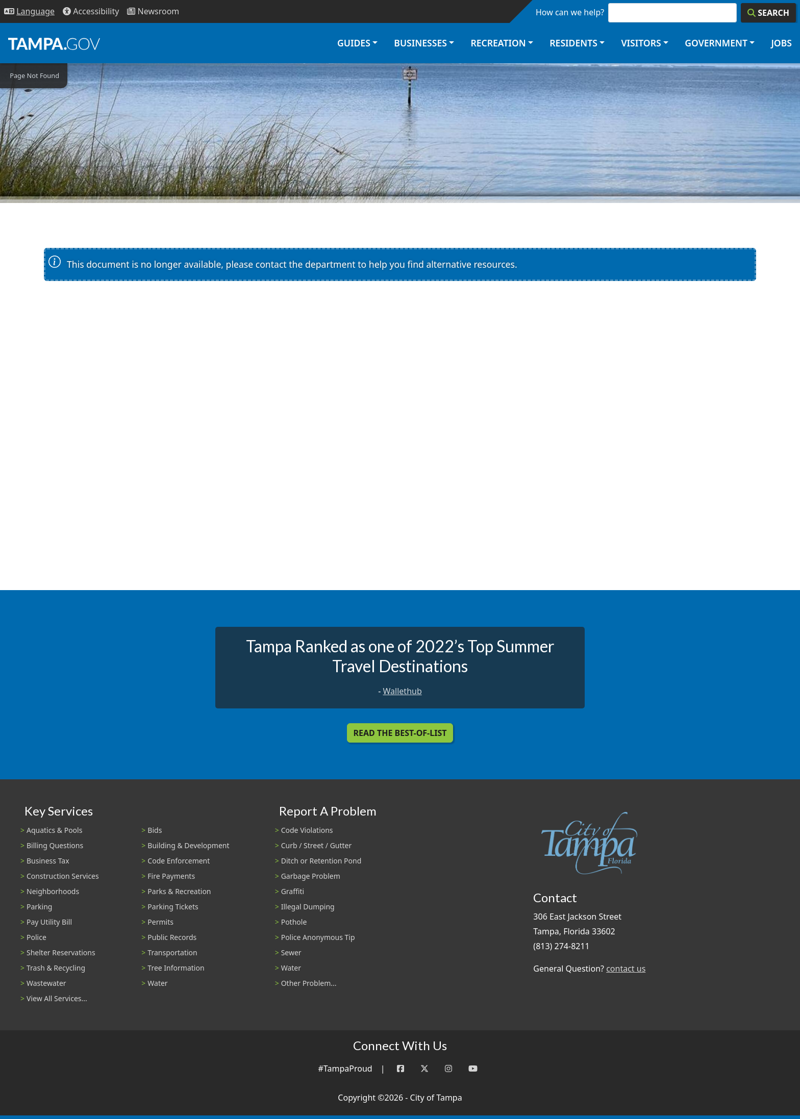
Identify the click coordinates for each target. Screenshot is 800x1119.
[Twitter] (424, 1068)
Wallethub (402, 691)
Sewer (291, 952)
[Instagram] (448, 1068)
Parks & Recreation (179, 891)
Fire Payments (171, 876)
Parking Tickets (172, 906)
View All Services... (57, 998)
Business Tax (48, 861)
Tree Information (175, 968)
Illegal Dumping (308, 906)
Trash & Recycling (56, 968)
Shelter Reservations (61, 952)
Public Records (171, 937)
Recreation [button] (498, 43)
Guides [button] (353, 43)
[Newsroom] (153, 11)
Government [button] (716, 43)
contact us (625, 968)
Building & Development (188, 845)
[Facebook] (400, 1068)
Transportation (172, 952)
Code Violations (307, 830)
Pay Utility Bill (49, 922)
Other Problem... (309, 983)
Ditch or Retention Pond (321, 861)
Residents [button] (573, 43)
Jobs (781, 43)
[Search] (768, 12)
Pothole (294, 922)
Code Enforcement (178, 861)
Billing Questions (55, 845)
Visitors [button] (641, 43)
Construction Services (63, 876)
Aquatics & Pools (54, 830)
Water (157, 983)
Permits (160, 922)
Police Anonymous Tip (318, 937)
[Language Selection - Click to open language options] (29, 11)
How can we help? (570, 12)
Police (36, 937)
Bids (154, 830)
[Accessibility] (91, 11)
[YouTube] (473, 1068)
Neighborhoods (53, 891)
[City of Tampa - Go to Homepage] (54, 43)
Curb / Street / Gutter (316, 845)
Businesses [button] (420, 43)
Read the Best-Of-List (400, 733)
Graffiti (292, 891)
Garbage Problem (310, 876)
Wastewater (46, 983)
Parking (39, 906)
